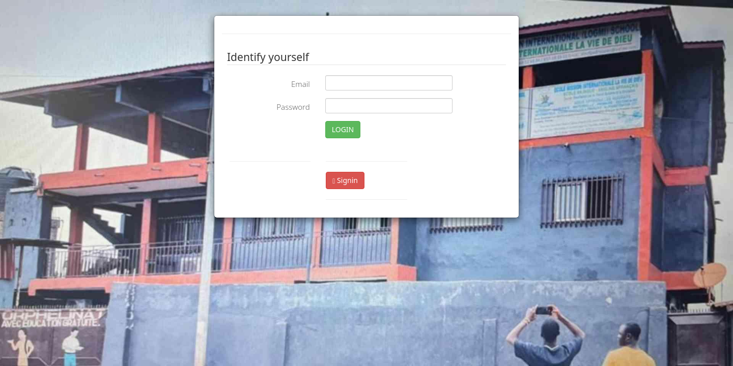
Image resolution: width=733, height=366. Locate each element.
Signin (345, 180)
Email (300, 84)
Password (292, 107)
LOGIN (343, 129)
